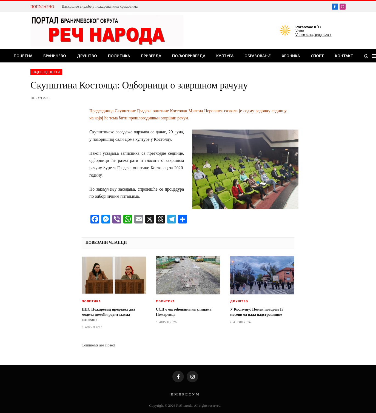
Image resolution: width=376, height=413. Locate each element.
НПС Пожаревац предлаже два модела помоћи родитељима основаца (108, 314)
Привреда (151, 55)
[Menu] (374, 56)
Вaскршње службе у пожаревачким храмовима (100, 6)
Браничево (54, 55)
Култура (224, 55)
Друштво (87, 55)
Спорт (317, 55)
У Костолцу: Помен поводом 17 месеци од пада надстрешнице (256, 312)
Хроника (291, 55)
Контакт (344, 55)
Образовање (257, 55)
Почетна (23, 55)
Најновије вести (46, 72)
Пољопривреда (188, 55)
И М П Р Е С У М (185, 394)
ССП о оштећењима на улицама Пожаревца (184, 312)
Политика (119, 55)
